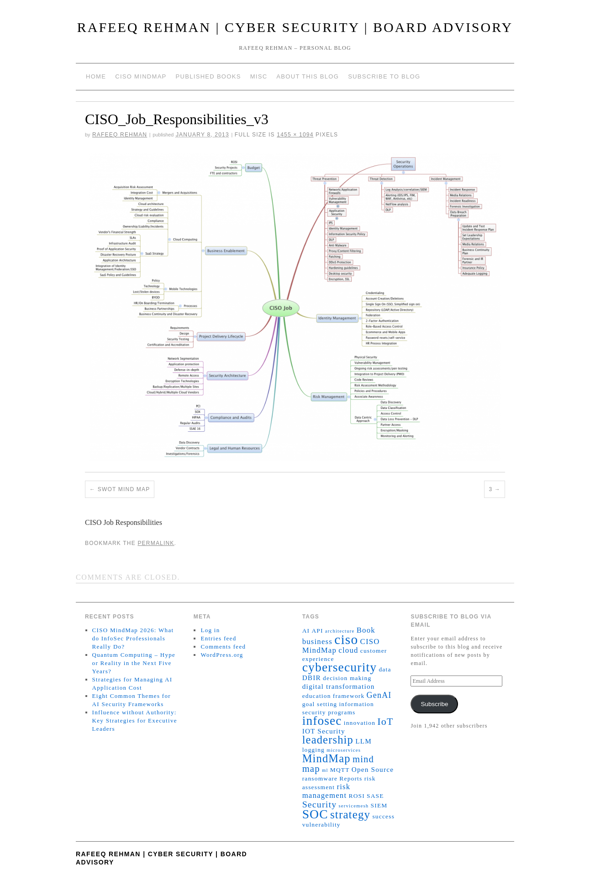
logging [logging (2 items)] (313, 749)
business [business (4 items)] (317, 641)
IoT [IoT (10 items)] (385, 721)
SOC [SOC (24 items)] (315, 814)
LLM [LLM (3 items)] (363, 741)
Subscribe (434, 704)
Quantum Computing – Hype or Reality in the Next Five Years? (134, 663)
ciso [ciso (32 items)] (346, 639)
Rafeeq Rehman (119, 134)
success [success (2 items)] (383, 816)
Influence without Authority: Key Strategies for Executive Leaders (134, 720)
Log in (210, 630)
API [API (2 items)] (317, 630)
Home (96, 76)
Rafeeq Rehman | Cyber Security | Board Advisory (295, 27)
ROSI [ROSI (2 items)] (356, 795)
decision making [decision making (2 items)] (347, 678)
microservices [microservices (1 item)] (344, 750)
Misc (259, 76)
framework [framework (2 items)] (349, 695)
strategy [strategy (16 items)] (350, 814)
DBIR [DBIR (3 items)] (311, 677)
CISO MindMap (140, 76)
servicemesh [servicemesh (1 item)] (354, 805)
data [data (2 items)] (385, 669)
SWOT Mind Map (124, 489)
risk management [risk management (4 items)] (326, 791)
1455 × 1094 (295, 134)
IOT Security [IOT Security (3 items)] (323, 731)
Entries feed (218, 638)
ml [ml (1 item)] (325, 770)
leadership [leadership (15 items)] (327, 739)
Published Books (208, 76)
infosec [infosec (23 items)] (322, 721)
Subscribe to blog (384, 76)
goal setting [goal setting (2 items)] (319, 704)
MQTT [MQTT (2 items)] (340, 769)
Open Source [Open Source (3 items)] (373, 769)
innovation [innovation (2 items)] (359, 722)
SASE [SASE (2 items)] (375, 795)
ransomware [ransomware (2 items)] (320, 778)
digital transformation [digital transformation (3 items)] (338, 686)
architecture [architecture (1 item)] (340, 631)
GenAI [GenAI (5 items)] (379, 695)
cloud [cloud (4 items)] (348, 650)
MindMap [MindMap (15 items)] (326, 758)
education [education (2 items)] (316, 695)
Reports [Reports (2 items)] (350, 778)
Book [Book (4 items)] (366, 630)
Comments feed (223, 646)
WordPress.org (221, 654)
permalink (155, 543)
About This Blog (307, 76)
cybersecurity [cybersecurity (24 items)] (339, 667)
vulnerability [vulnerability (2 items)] (321, 824)
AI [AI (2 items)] (306, 630)
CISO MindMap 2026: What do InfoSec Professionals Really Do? (133, 638)
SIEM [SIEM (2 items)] (379, 805)
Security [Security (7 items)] (319, 804)
